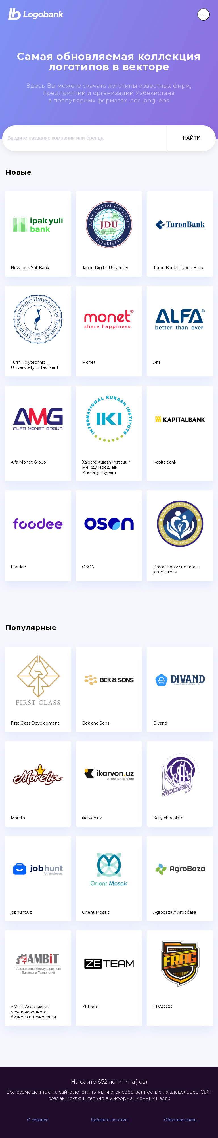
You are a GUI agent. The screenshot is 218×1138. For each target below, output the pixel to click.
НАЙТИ (191, 138)
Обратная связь (180, 1119)
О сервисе (38, 1119)
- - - (204, 14)
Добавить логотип (109, 1119)
